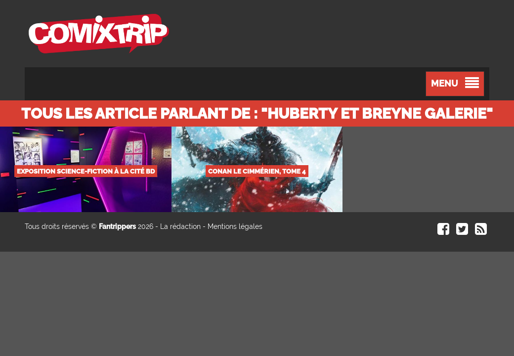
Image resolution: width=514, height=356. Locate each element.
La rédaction (180, 226)
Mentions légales (235, 226)
